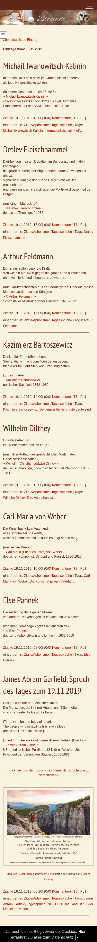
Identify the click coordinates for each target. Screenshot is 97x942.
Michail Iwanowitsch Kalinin (23, 130)
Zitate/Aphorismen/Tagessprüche (48, 125)
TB (75, 118)
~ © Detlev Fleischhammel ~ (23, 208)
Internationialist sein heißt (63, 130)
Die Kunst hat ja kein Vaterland (52, 581)
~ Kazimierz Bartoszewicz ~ (23, 380)
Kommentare (61, 118)
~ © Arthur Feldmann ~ (19, 296)
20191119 (54, 904)
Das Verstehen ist (40, 497)
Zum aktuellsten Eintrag (20, 39)
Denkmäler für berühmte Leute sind (65, 409)
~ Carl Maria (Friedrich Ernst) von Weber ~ (34, 552)
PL (82, 118)
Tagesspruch (36, 904)
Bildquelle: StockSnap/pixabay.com (26, 873)
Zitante (8, 118)
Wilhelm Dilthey (14, 497)
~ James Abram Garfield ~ (22, 745)
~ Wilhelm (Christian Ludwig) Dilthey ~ (31, 463)
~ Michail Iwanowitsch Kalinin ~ (25, 96)
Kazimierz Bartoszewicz (20, 409)
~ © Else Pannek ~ (16, 631)
